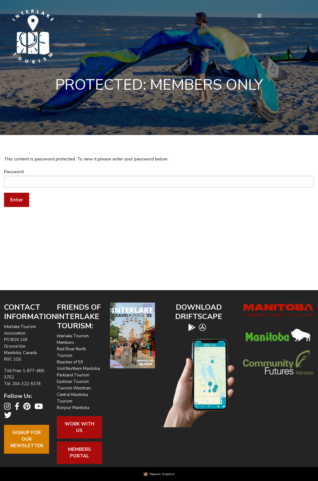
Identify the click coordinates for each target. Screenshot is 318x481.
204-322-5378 (26, 384)
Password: (159, 178)
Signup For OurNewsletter (26, 439)
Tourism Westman (74, 388)
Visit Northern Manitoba (78, 368)
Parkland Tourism (73, 375)
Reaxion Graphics (162, 474)
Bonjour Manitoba (73, 408)
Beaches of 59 (70, 362)
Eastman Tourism (73, 381)
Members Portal (79, 452)
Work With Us (79, 427)
